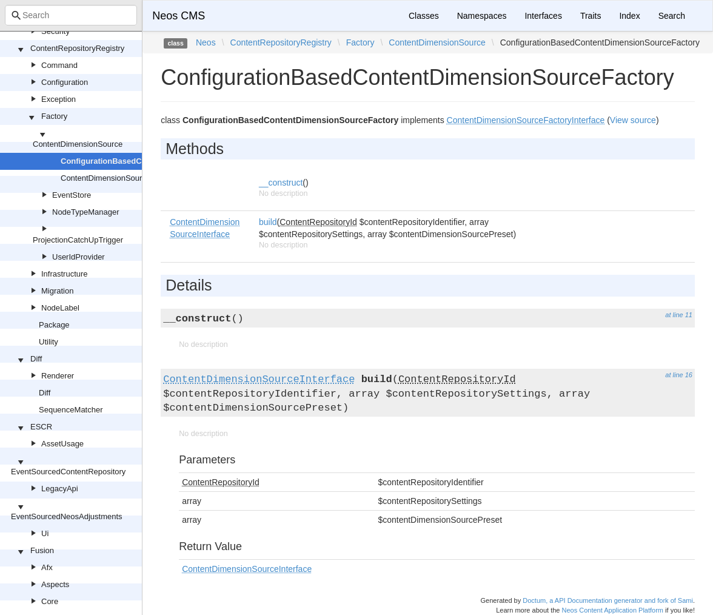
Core (49, 601)
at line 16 (678, 374)
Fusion (42, 550)
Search (671, 16)
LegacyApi (59, 488)
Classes (424, 16)
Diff (36, 358)
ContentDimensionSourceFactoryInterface (134, 178)
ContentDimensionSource (77, 144)
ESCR (41, 426)
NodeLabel (60, 307)
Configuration (64, 82)
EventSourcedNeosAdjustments (66, 516)
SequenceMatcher (71, 409)
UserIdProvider (78, 256)
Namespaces (482, 16)
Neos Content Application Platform (612, 610)
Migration (57, 290)
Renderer (57, 375)
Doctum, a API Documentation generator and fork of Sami (608, 600)
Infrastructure (64, 273)
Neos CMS (178, 16)
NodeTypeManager (85, 212)
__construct (281, 182)
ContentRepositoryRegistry (77, 48)
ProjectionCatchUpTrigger (78, 239)
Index (629, 16)
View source (633, 120)
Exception (58, 99)
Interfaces (542, 16)
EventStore (71, 195)
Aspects (55, 584)
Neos (206, 42)
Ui (45, 533)
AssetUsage (62, 443)
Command (59, 65)
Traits (590, 16)
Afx (47, 567)
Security (55, 31)
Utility (48, 341)
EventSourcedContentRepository (68, 471)
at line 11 (678, 314)
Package (54, 324)
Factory (54, 116)
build (268, 222)
